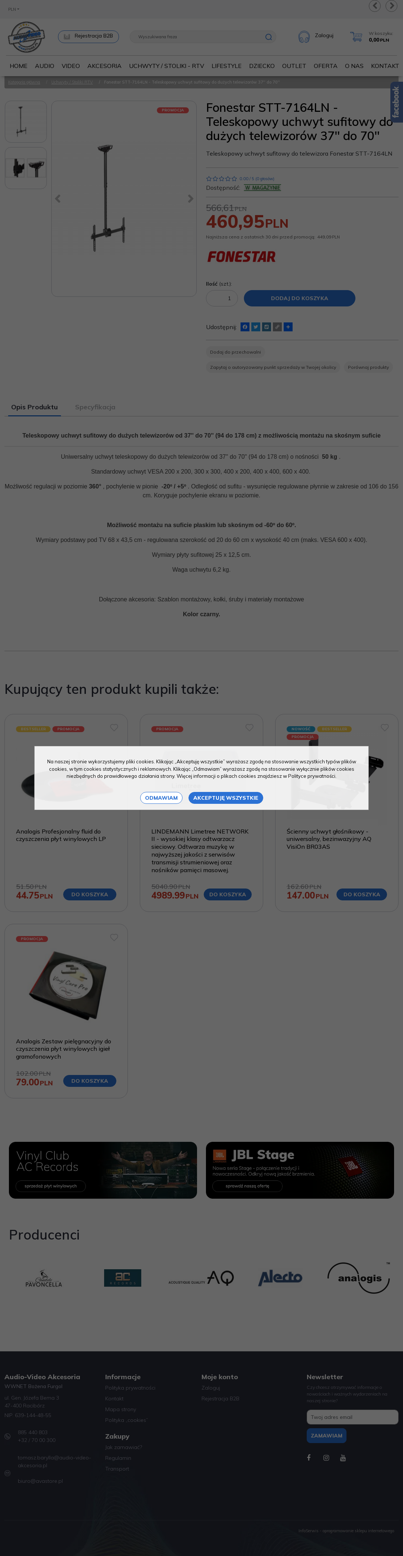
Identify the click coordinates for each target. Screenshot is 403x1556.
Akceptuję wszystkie (225, 798)
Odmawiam (161, 798)
